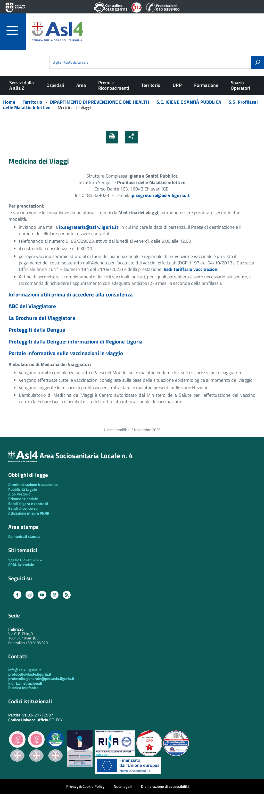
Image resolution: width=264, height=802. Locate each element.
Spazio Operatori (240, 85)
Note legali (123, 786)
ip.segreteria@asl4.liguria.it (160, 195)
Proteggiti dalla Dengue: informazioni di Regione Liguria (76, 341)
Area (81, 85)
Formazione (206, 85)
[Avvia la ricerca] (257, 62)
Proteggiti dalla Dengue (37, 329)
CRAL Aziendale (21, 565)
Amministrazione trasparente (33, 484)
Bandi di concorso (23, 508)
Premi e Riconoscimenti (113, 85)
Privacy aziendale (23, 499)
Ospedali (55, 85)
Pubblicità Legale (22, 489)
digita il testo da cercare (70, 62)
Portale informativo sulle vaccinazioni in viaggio (66, 353)
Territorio (150, 85)
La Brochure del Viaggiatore (42, 318)
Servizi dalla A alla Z (21, 85)
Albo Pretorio (19, 494)
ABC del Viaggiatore (32, 306)
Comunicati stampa (24, 536)
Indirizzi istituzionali (25, 683)
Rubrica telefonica (23, 688)
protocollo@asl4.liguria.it (29, 674)
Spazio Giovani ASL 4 (25, 560)
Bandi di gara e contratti (28, 504)
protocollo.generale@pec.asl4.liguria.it (41, 679)
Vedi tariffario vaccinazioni (191, 269)
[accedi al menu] (16, 30)
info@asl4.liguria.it (24, 670)
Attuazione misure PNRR (28, 513)
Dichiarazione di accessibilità (165, 786)
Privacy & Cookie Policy (85, 786)
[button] (145, 137)
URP (177, 85)
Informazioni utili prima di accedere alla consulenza (71, 294)
